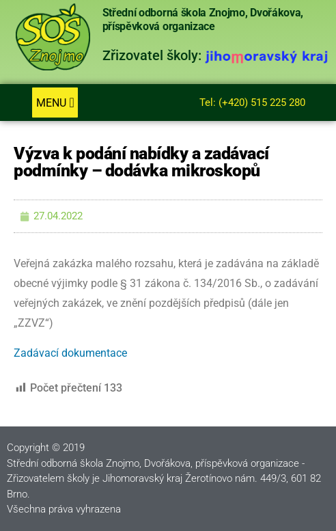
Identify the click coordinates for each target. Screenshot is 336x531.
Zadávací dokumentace (70, 352)
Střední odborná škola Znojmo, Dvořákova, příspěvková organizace (202, 19)
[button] (55, 102)
